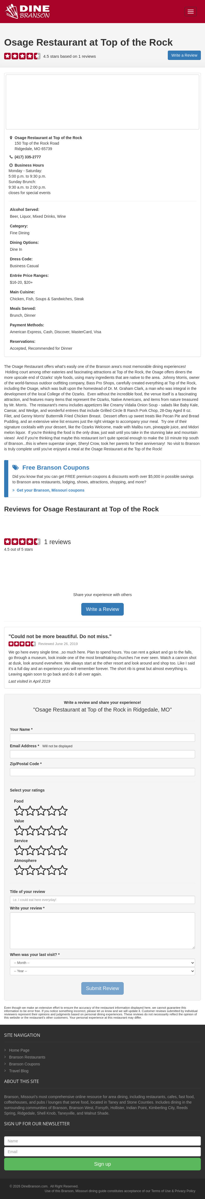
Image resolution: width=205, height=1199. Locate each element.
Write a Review (184, 55)
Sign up (102, 1164)
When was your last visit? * (35, 954)
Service (21, 841)
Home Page (19, 1050)
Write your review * (27, 908)
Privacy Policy (185, 1191)
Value (19, 821)
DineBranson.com (34, 1186)
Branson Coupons (24, 1064)
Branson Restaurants (27, 1057)
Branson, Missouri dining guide (83, 1191)
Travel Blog (18, 1071)
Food (18, 801)
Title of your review (27, 891)
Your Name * (21, 729)
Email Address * (41, 746)
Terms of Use (161, 1191)
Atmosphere (25, 860)
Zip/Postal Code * (26, 764)
